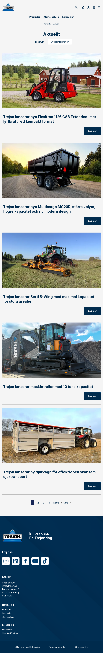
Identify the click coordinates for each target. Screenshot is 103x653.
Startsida (47, 24)
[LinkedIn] (15, 561)
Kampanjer (68, 17)
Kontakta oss (8, 629)
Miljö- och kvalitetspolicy (27, 647)
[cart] (93, 7)
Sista (65, 503)
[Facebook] (25, 561)
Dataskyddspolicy (58, 647)
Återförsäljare (51, 17)
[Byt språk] (82, 7)
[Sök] (76, 7)
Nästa (56, 503)
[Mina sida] (88, 7)
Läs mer (92, 131)
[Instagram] (6, 561)
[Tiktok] (45, 561)
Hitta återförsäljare (10, 633)
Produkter (34, 17)
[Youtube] (35, 561)
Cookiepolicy (81, 647)
